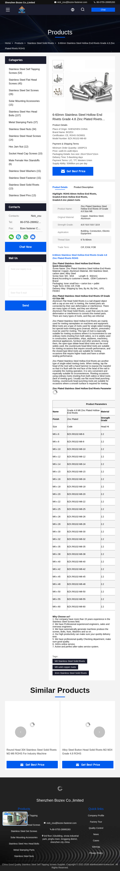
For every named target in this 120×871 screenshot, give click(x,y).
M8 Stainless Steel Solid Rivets (70, 661)
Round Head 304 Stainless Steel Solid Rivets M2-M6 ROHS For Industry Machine (32, 751)
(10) (25, 153)
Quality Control (96, 828)
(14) (25, 138)
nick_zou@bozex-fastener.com (70, 2)
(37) (23, 122)
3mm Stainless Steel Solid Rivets (71, 673)
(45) (23, 81)
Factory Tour (96, 822)
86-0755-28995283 (104, 2)
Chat (103, 9)
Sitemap (96, 847)
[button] (20, 732)
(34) (22, 129)
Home (8, 43)
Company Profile (96, 815)
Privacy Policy (96, 853)
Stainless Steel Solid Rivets (40, 43)
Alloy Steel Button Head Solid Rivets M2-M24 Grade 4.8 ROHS (87, 751)
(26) (24, 92)
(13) (24, 186)
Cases (96, 840)
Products (19, 43)
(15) (24, 103)
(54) (24, 71)
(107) (23, 113)
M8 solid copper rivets (65, 667)
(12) (18, 146)
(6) (24, 162)
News (96, 834)
